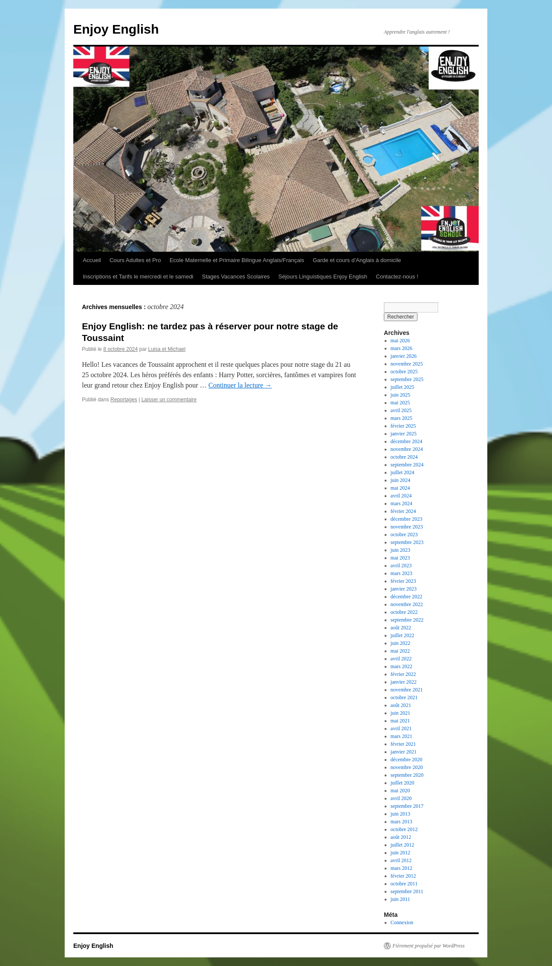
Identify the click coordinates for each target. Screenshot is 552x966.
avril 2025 (401, 410)
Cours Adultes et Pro (135, 260)
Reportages (123, 400)
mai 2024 (400, 488)
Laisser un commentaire (169, 400)
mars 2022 (401, 666)
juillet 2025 (402, 387)
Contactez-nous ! (397, 276)
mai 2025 (400, 403)
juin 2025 (401, 395)
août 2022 (401, 628)
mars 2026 (401, 348)
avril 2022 (401, 659)
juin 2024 (401, 480)
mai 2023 (400, 558)
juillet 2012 (402, 845)
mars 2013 (401, 822)
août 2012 (401, 837)
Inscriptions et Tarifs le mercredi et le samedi (138, 276)
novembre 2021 (407, 690)
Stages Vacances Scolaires (236, 276)
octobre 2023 (404, 534)
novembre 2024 (407, 449)
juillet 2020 (402, 783)
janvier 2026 (404, 356)
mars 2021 (401, 736)
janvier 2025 (404, 434)
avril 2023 (401, 566)
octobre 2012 (404, 829)
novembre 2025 (407, 364)
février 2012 (403, 876)
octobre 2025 (404, 372)
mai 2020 (400, 791)
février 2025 (403, 426)
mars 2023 (401, 573)
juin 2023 (401, 550)
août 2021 (401, 705)
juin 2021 (401, 713)
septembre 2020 (407, 775)
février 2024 (403, 511)
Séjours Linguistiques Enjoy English (323, 276)
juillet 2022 (402, 635)
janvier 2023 (404, 589)
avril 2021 (401, 728)
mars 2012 (401, 868)
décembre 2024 (407, 441)
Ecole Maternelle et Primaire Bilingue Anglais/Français (236, 260)
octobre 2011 (404, 884)
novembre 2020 (407, 767)
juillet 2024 (402, 472)
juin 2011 (400, 899)
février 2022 (403, 674)
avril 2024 (401, 496)
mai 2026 (400, 341)
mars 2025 (401, 418)
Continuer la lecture (240, 385)
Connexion (402, 922)
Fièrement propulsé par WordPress (428, 946)
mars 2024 (401, 503)
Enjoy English (116, 29)
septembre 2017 (407, 806)
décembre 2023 (407, 519)
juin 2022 (401, 643)
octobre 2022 (404, 612)
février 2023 (403, 581)
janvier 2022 (404, 682)
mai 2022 (400, 651)
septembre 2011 (407, 891)
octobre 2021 (404, 697)
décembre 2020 (407, 760)
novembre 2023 (407, 527)
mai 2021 (400, 721)
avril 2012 (401, 860)
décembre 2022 (407, 597)
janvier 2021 (404, 752)
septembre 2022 (407, 620)
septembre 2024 (407, 465)
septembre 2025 (407, 379)
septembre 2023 (407, 542)
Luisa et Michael (166, 349)
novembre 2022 (407, 604)
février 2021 (403, 744)
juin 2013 (401, 814)
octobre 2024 (404, 457)
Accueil (92, 260)
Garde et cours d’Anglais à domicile (357, 260)
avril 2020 (401, 798)
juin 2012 (401, 853)
